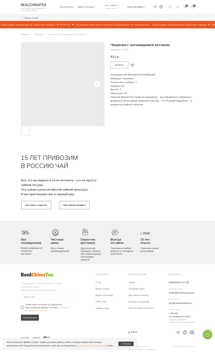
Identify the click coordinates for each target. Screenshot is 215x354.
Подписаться (30, 317)
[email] (48, 297)
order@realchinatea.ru (181, 292)
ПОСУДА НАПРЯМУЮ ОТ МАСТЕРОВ (33, 9)
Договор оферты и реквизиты (141, 349)
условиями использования (92, 345)
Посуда (38, 34)
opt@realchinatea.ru (180, 303)
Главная (25, 34)
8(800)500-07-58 (179, 282)
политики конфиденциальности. (47, 309)
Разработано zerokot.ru (183, 346)
